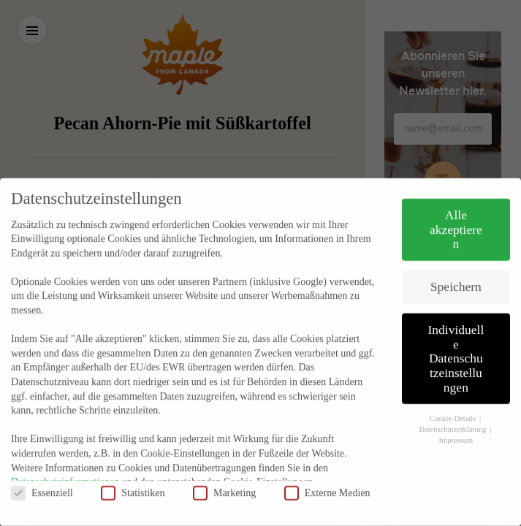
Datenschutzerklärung (453, 413)
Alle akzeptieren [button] (456, 213)
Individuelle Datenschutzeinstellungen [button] (455, 342)
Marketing (224, 477)
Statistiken (132, 477)
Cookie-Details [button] (454, 403)
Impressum (456, 424)
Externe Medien (327, 477)
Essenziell (42, 477)
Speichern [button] (456, 270)
